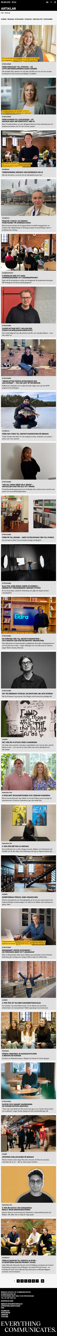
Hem (2, 13)
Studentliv (28, 19)
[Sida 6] (33, 1281)
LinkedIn (4, 1314)
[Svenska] (47, 2)
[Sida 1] (14, 1281)
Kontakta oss (7, 1301)
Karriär (3, 19)
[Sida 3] (22, 1281)
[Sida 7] (37, 1281)
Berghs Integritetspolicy (12, 1304)
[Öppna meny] (55, 2)
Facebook (5, 1311)
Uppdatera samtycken (10, 1306)
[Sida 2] (18, 1281)
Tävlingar (10, 19)
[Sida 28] (42, 1281)
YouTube (4, 1316)
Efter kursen (19, 19)
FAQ (2, 1308)
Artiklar (7, 13)
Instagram (5, 1312)
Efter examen (48, 19)
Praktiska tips (38, 19)
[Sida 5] (29, 1281)
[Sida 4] (25, 1281)
